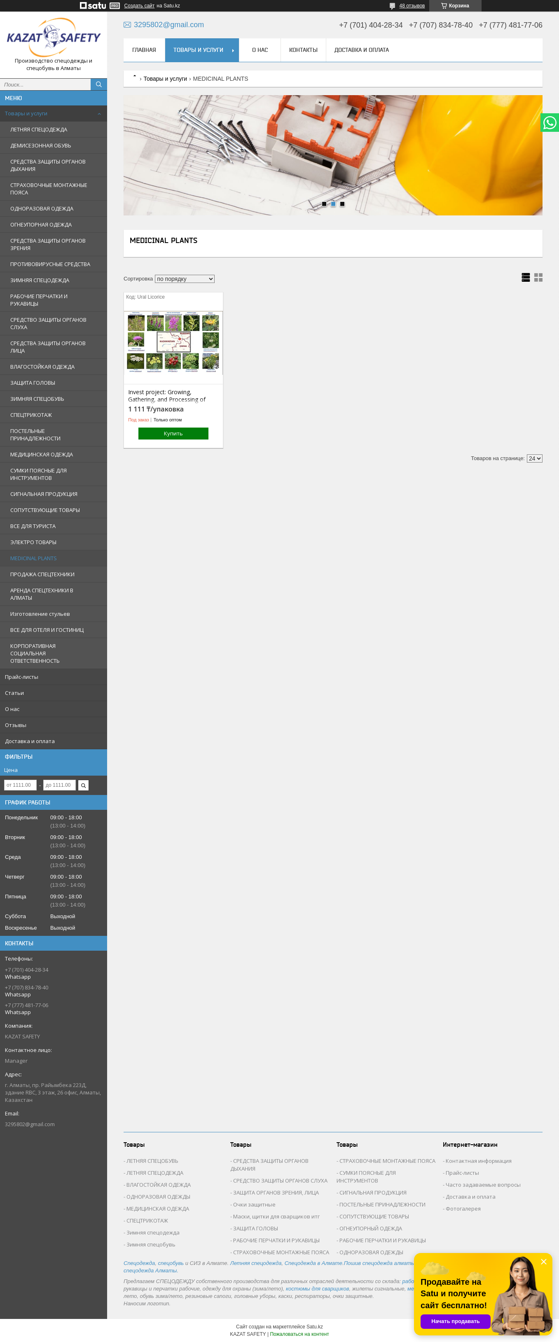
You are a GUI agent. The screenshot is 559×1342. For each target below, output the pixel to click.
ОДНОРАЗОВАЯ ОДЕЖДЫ (158, 1196)
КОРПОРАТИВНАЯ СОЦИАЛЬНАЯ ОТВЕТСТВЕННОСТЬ (35, 653)
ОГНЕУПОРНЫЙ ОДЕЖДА (370, 1228)
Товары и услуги (26, 113)
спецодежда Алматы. (151, 1270)
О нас (12, 709)
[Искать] (99, 84)
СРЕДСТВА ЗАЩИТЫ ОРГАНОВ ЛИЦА (48, 346)
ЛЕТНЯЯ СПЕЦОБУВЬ (152, 1160)
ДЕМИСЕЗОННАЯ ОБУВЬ (40, 145)
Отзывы (15, 725)
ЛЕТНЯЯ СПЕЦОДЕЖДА (38, 129)
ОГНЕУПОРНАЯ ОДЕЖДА (41, 224)
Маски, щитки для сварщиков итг (276, 1216)
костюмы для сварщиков (317, 1289)
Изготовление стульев (40, 613)
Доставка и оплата (30, 741)
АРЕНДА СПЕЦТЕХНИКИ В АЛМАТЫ (41, 594)
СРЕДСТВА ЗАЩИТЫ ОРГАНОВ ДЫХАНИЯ (48, 165)
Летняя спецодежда (256, 1263)
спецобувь (171, 1263)
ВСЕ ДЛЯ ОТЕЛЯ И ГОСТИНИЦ (47, 630)
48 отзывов (412, 6)
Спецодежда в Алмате (313, 1263)
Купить (173, 433)
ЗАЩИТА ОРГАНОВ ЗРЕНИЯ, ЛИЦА (276, 1192)
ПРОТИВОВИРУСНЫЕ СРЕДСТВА (50, 264)
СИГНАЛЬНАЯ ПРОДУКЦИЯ (43, 494)
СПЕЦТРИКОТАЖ (31, 414)
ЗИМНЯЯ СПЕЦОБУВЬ (37, 398)
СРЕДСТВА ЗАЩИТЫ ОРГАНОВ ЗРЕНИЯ (48, 244)
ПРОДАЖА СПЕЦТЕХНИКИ (42, 574)
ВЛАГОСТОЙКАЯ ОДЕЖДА (42, 366)
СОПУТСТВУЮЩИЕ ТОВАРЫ (45, 510)
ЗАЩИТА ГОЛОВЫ (32, 382)
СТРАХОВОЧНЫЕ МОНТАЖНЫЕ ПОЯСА (48, 188)
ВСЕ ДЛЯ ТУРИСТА (33, 526)
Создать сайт (139, 6)
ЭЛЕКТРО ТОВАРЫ (33, 542)
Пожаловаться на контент (299, 1334)
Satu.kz (314, 1327)
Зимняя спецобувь (150, 1244)
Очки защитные (254, 1204)
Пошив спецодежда (369, 1263)
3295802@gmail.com (30, 1124)
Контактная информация (479, 1160)
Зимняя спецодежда (153, 1232)
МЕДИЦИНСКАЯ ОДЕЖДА (41, 454)
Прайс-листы (21, 676)
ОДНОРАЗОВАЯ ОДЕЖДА (41, 208)
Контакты (303, 50)
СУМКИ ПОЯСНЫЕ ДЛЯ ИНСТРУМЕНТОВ (38, 474)
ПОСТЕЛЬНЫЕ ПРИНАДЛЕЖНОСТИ (35, 434)
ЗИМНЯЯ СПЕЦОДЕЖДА (39, 280)
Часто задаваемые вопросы (483, 1184)
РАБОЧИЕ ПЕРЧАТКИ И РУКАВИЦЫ (39, 299)
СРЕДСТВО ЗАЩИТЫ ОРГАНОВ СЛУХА (48, 323)
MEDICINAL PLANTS (33, 558)
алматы (404, 1263)
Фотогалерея (463, 1208)
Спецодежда (139, 1263)
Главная (144, 50)
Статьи (14, 693)
